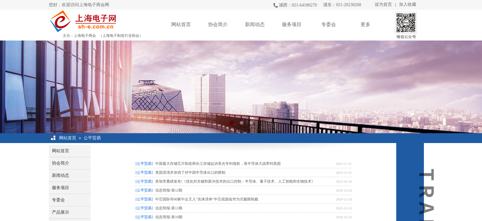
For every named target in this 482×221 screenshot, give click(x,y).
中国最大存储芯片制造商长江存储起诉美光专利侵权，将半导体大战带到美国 (218, 163)
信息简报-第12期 (168, 190)
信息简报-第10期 (168, 217)
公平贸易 (92, 138)
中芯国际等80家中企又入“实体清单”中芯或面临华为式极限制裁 (206, 199)
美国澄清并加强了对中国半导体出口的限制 (190, 172)
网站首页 (181, 24)
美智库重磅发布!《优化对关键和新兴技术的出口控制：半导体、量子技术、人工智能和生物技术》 (235, 181)
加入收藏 (407, 4)
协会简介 (218, 24)
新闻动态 (255, 24)
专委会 (328, 24)
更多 (365, 24)
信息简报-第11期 (168, 208)
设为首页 (383, 4)
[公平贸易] (144, 163)
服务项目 (292, 24)
